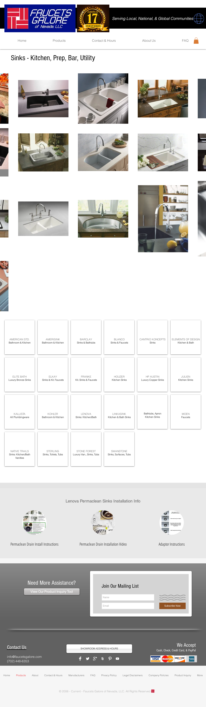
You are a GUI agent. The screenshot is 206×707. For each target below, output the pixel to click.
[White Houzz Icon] (102, 659)
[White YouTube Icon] (117, 659)
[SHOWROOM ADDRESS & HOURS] (99, 648)
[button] (196, 40)
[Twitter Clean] (88, 659)
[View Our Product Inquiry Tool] (52, 591)
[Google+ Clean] (95, 659)
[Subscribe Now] (172, 606)
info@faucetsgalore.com (24, 657)
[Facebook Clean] (80, 659)
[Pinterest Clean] (110, 659)
